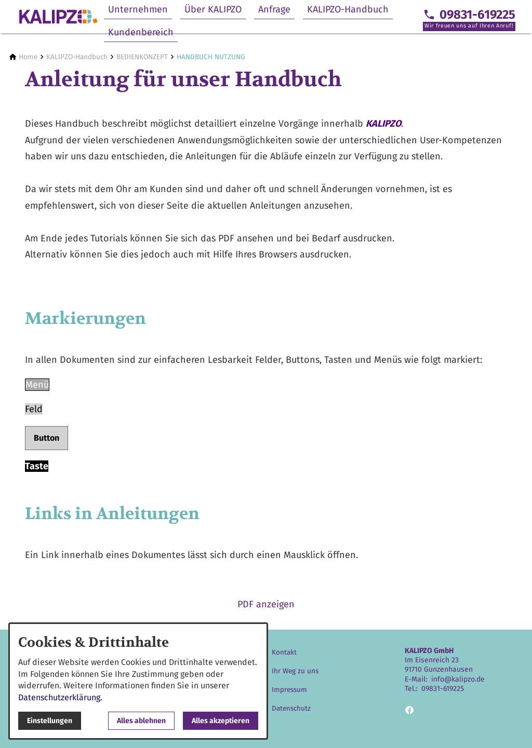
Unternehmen (138, 9)
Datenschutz (291, 708)
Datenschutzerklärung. (60, 697)
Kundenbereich (141, 32)
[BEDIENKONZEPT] (142, 57)
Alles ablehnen (141, 720)
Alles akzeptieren (220, 720)
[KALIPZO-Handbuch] (77, 57)
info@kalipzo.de (458, 679)
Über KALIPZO (213, 9)
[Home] (28, 57)
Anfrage (274, 9)
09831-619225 (442, 688)
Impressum (289, 689)
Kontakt (284, 652)
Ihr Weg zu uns (295, 671)
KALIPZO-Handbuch (348, 9)
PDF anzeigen (266, 604)
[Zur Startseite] (58, 16)
